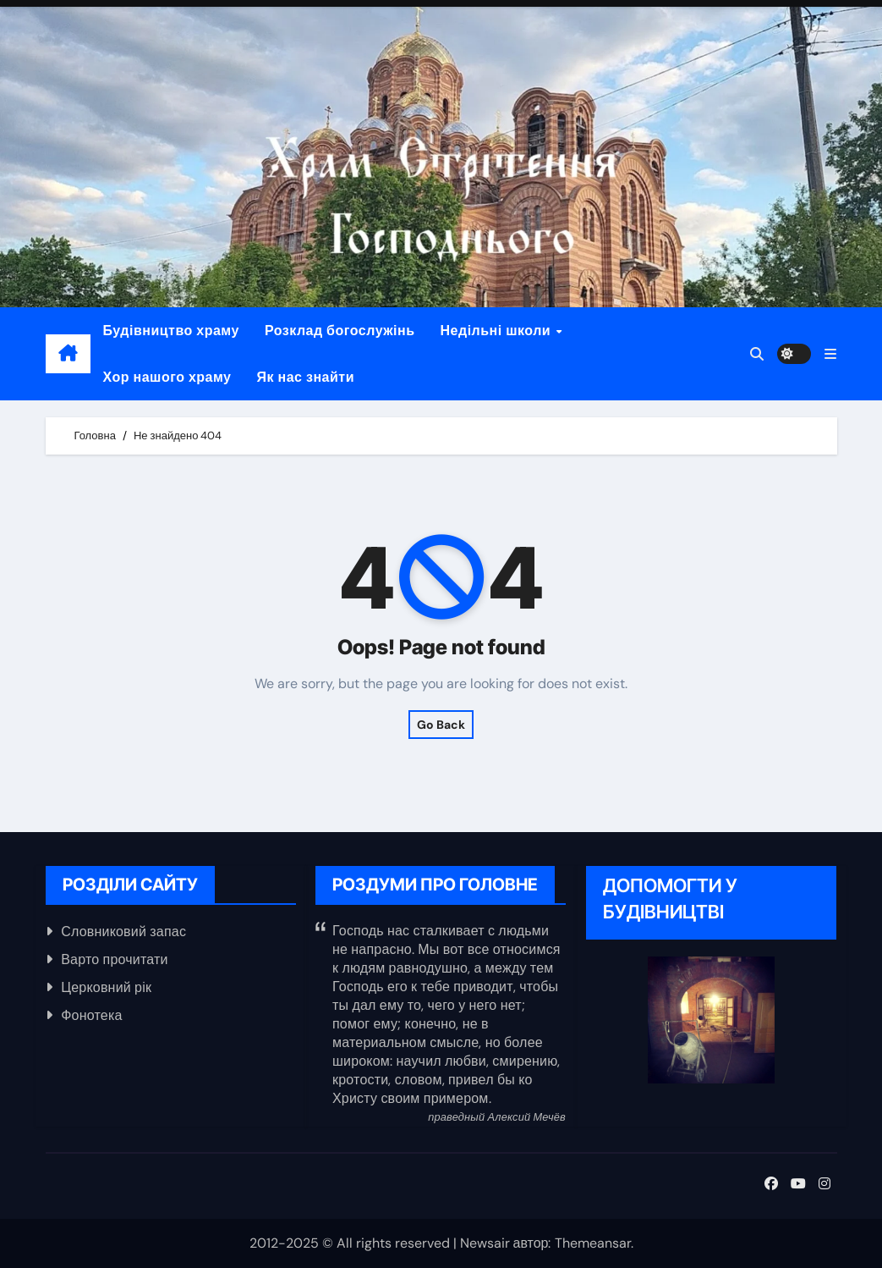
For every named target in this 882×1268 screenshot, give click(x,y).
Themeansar (593, 1243)
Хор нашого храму (167, 377)
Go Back (441, 724)
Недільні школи (498, 330)
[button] (830, 354)
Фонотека (91, 1015)
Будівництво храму (171, 330)
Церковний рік (106, 987)
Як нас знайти (306, 377)
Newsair (485, 1243)
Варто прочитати (114, 959)
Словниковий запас (123, 931)
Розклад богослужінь (340, 330)
